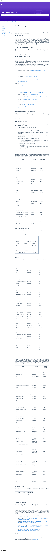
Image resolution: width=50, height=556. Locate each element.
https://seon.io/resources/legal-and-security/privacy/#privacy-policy (32, 92)
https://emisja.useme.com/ (22, 81)
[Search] (48, 15)
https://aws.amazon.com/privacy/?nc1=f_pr (33, 94)
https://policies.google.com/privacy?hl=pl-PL (37, 70)
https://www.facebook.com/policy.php (30, 76)
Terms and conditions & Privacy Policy (13, 21)
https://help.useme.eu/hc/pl (29, 106)
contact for (35, 539)
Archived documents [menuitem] (6, 35)
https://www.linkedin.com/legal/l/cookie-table (29, 78)
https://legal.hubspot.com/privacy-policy (28, 90)
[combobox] (24, 15)
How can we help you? (9, 12)
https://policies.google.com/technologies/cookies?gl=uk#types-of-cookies (33, 79)
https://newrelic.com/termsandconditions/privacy (30, 101)
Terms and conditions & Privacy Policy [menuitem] (6, 33)
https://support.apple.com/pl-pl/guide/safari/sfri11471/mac (30, 529)
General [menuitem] (3, 30)
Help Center (3, 21)
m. (37, 539)
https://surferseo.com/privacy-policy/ (26, 102)
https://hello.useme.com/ (22, 107)
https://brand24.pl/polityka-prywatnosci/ (28, 104)
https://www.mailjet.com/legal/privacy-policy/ (28, 85)
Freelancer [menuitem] (3, 26)
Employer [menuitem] (3, 28)
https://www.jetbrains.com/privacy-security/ (29, 99)
